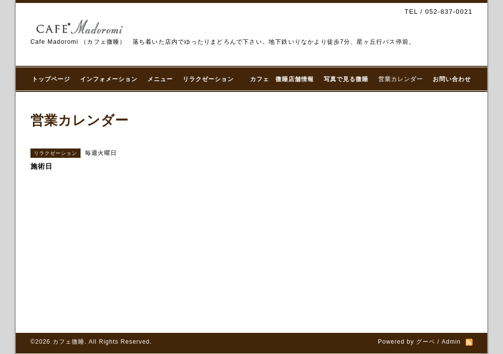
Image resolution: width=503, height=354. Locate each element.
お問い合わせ (452, 79)
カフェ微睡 (68, 341)
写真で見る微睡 (346, 79)
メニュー (160, 79)
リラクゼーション (211, 79)
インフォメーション (109, 79)
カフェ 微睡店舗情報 (282, 79)
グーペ (425, 341)
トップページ (51, 79)
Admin (451, 341)
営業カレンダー (400, 79)
